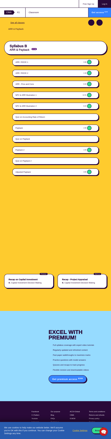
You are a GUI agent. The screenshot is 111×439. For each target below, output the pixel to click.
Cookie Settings (80, 430)
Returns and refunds (96, 415)
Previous (91, 22)
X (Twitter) (35, 415)
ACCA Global (75, 411)
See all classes (17, 23)
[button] (103, 431)
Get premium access (67, 378)
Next (99, 22)
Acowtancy (16, 4)
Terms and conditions (97, 411)
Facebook (35, 411)
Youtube (35, 418)
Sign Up (88, 4)
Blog (52, 415)
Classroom (34, 12)
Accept (99, 430)
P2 (18, 12)
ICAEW (72, 418)
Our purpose (55, 411)
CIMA (9, 12)
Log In (104, 4)
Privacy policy (94, 418)
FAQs (53, 418)
